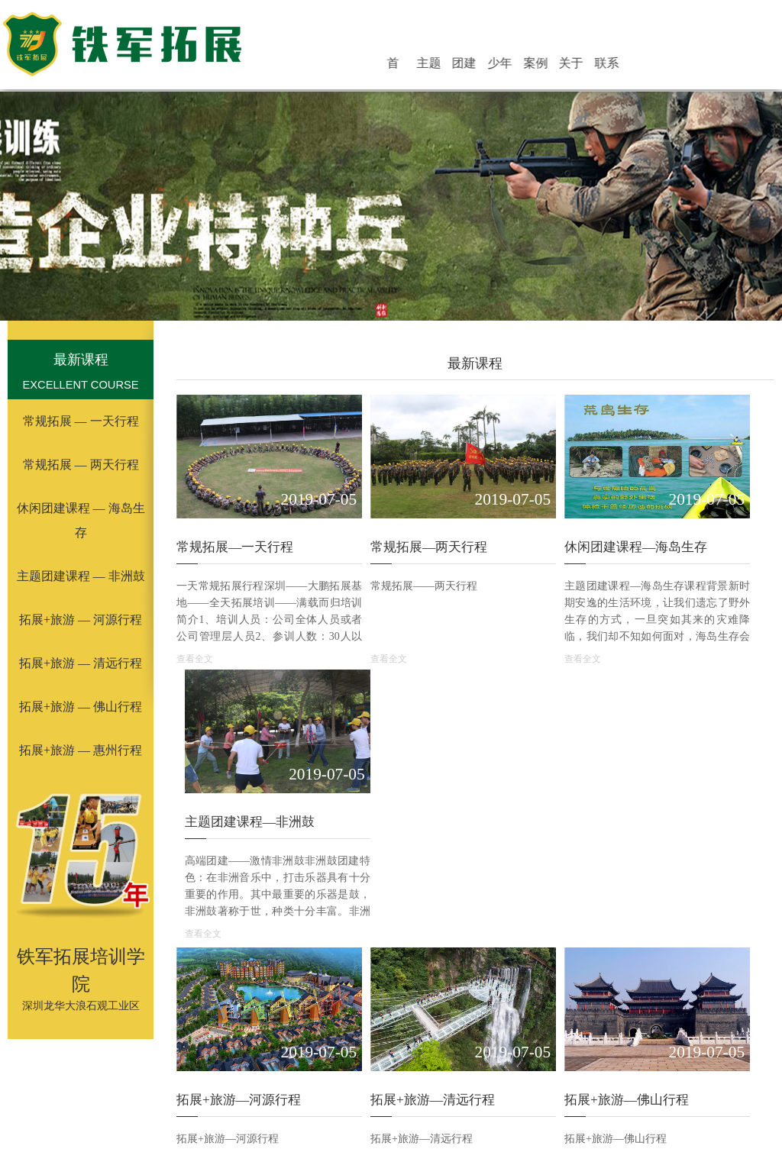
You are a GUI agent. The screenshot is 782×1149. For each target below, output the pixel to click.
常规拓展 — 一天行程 (81, 421)
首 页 (455, 64)
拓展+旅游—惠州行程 (694, 767)
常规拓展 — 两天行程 (81, 464)
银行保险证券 (633, 1125)
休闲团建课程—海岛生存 (551, 519)
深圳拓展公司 (418, 1087)
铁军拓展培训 (642, 1087)
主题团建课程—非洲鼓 (696, 519)
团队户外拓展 (567, 1087)
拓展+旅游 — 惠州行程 (80, 750)
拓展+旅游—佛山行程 (542, 767)
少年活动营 (536, 64)
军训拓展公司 (492, 1087)
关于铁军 (592, 64)
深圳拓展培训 (343, 1087)
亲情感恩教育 (419, 1125)
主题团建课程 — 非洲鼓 (81, 576)
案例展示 (563, 64)
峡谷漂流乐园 (329, 1125)
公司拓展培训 (268, 1087)
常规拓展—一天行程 (234, 519)
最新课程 (80, 359)
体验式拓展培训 (187, 1087)
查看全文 (194, 630)
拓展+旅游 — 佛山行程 (80, 706)
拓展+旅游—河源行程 (238, 767)
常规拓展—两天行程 (386, 519)
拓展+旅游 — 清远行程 (80, 663)
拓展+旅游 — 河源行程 (80, 619)
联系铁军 (619, 64)
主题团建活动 (480, 64)
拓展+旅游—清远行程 (390, 767)
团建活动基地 (508, 64)
